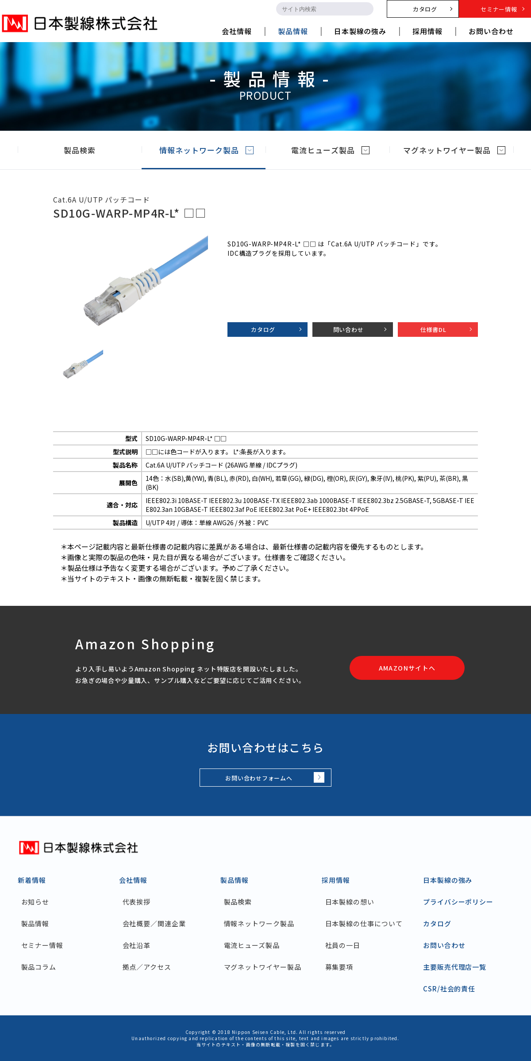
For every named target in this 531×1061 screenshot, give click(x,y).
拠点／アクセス (147, 966)
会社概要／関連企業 (154, 923)
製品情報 (35, 923)
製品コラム (39, 966)
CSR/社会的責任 (449, 988)
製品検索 (87, 150)
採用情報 (336, 880)
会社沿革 (137, 945)
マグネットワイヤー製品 (454, 150)
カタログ (263, 329)
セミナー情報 (42, 945)
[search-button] (365, 9)
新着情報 (32, 880)
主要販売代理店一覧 (454, 966)
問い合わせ (348, 329)
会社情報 (133, 880)
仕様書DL (433, 329)
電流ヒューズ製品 (330, 150)
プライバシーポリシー (458, 901)
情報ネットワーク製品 (206, 150)
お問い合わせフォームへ (258, 778)
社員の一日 (343, 945)
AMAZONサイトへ (407, 667)
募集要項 (339, 966)
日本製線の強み (447, 880)
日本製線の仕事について (364, 923)
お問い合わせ (444, 945)
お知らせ (35, 901)
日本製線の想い (349, 901)
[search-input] (317, 9)
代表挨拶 (137, 901)
